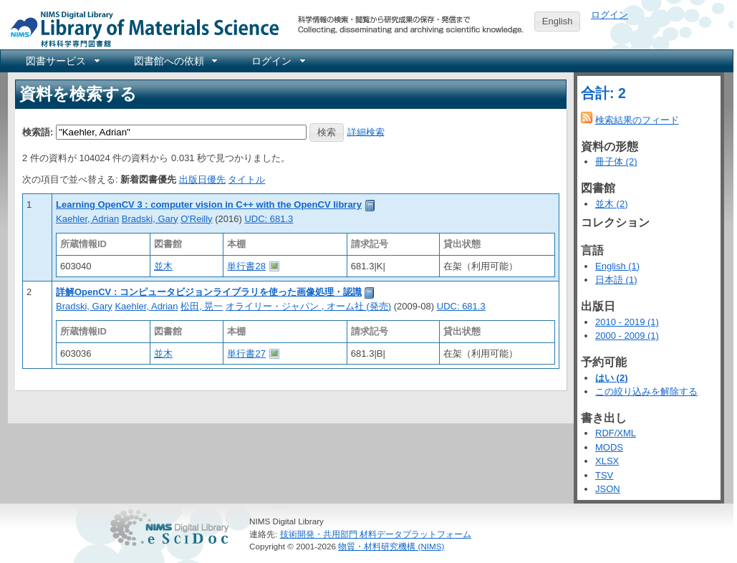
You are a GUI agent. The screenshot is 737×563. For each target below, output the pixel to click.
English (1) (617, 266)
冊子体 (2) (616, 161)
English (557, 21)
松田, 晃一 (201, 306)
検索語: (37, 131)
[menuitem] (61, 61)
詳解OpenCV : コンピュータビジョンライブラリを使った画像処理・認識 (209, 292)
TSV (604, 475)
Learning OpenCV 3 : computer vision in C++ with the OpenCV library (209, 204)
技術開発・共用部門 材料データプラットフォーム (375, 534)
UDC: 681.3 (268, 218)
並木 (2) (611, 203)
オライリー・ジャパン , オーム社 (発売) (308, 306)
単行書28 (246, 266)
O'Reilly (196, 218)
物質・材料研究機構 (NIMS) (391, 546)
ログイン (609, 14)
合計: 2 (603, 93)
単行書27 (246, 353)
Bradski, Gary (150, 218)
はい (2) (611, 377)
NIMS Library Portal (140, 28)
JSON (607, 488)
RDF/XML (615, 433)
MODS (609, 447)
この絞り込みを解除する (646, 391)
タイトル (246, 179)
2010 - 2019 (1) (627, 322)
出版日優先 (202, 179)
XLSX (607, 461)
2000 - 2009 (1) (627, 335)
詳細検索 (366, 131)
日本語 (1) (616, 279)
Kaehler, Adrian (87, 218)
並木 (163, 266)
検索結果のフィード (637, 120)
